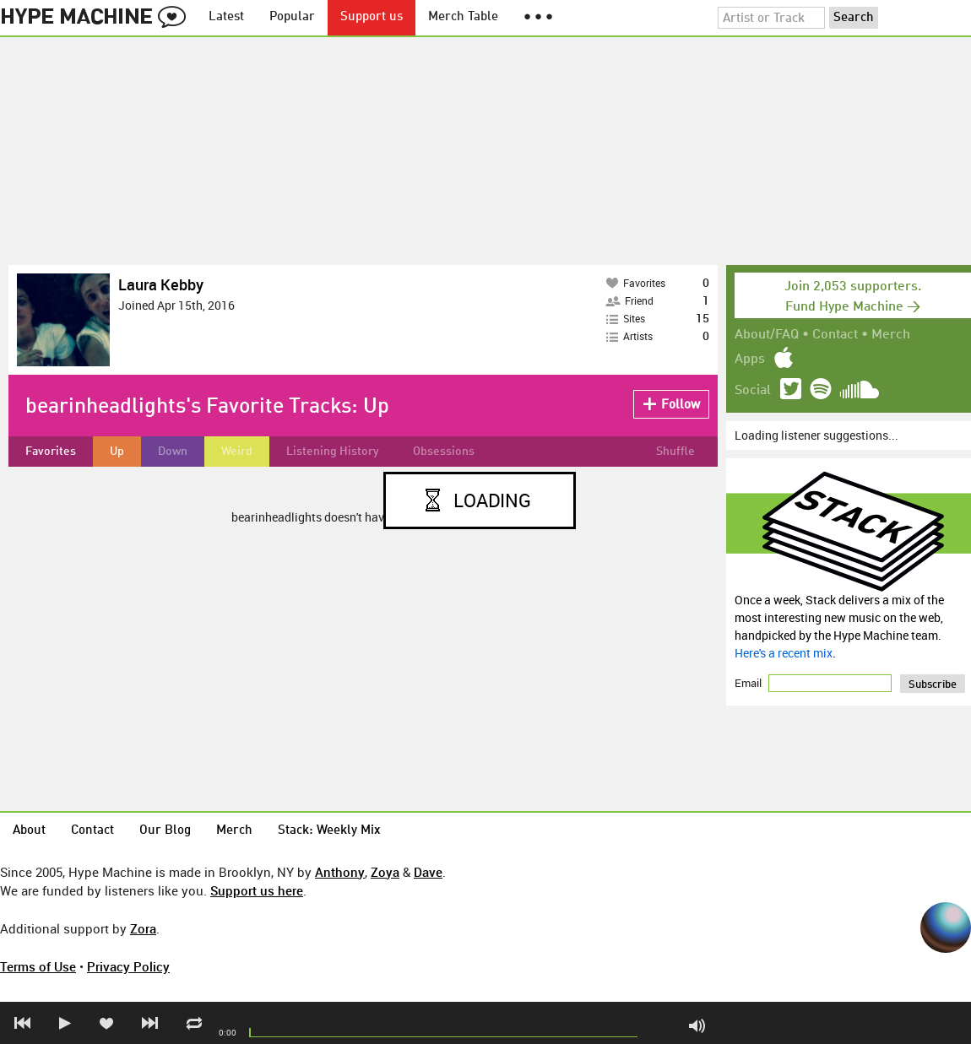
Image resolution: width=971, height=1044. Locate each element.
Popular (292, 17)
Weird (236, 451)
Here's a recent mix (784, 653)
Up (117, 451)
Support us (371, 17)
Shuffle (675, 451)
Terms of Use (38, 966)
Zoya (385, 871)
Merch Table (463, 17)
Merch (890, 335)
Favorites (50, 451)
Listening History (332, 451)
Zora (143, 928)
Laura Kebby (160, 284)
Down (172, 451)
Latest (226, 17)
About (29, 831)
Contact (835, 335)
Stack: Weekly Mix (329, 831)
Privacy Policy (128, 966)
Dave (428, 871)
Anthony (340, 871)
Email (749, 682)
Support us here (256, 890)
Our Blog (165, 831)
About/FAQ (767, 335)
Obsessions (444, 451)
